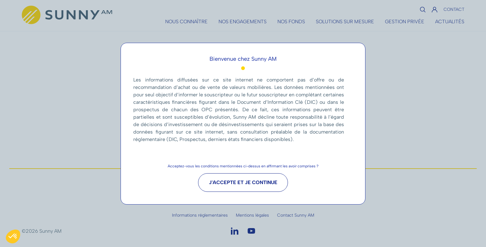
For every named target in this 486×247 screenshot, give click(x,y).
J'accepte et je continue (243, 182)
